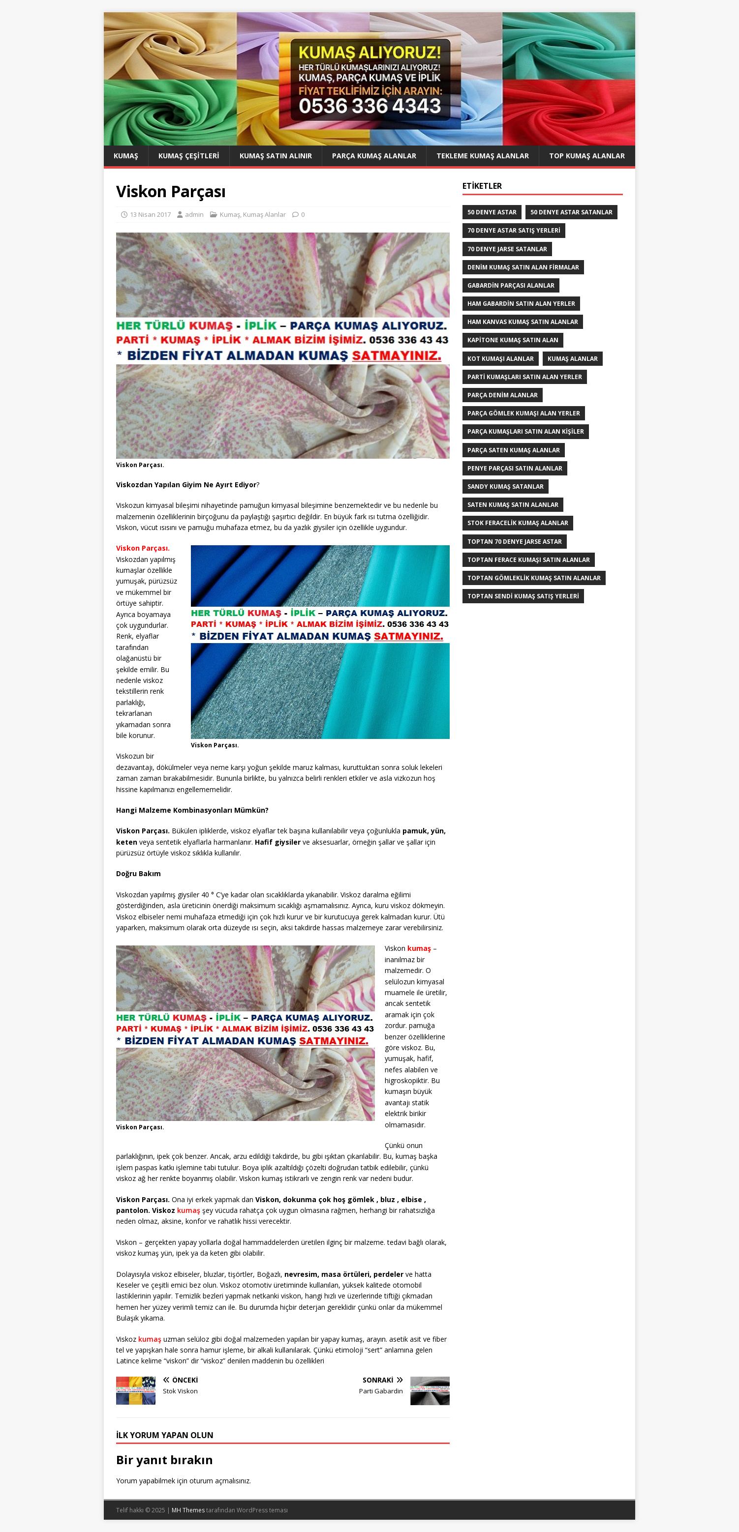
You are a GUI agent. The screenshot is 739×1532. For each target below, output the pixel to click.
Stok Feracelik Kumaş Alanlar (517, 523)
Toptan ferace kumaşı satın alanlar (528, 560)
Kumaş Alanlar (264, 214)
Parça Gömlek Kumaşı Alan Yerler (523, 413)
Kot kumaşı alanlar (500, 358)
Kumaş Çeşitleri (188, 155)
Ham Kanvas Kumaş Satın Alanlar (522, 322)
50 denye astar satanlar (571, 212)
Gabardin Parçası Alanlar (510, 285)
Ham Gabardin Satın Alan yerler (521, 303)
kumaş (188, 1210)
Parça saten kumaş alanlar (513, 450)
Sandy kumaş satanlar (505, 486)
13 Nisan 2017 (150, 214)
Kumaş (126, 155)
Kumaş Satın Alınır (276, 155)
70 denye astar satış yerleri (513, 230)
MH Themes (188, 1510)
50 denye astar (492, 212)
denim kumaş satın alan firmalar (523, 267)
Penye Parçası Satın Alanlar (514, 468)
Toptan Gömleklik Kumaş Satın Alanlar (534, 578)
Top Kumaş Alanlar (587, 155)
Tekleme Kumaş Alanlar (482, 155)
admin (194, 214)
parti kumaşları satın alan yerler (524, 377)
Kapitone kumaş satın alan (512, 340)
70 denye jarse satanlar (507, 249)
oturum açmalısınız (219, 1480)
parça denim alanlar (502, 395)
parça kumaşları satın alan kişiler (525, 431)
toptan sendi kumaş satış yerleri (523, 596)
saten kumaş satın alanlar (512, 505)
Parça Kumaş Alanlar (374, 155)
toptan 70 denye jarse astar (514, 541)
